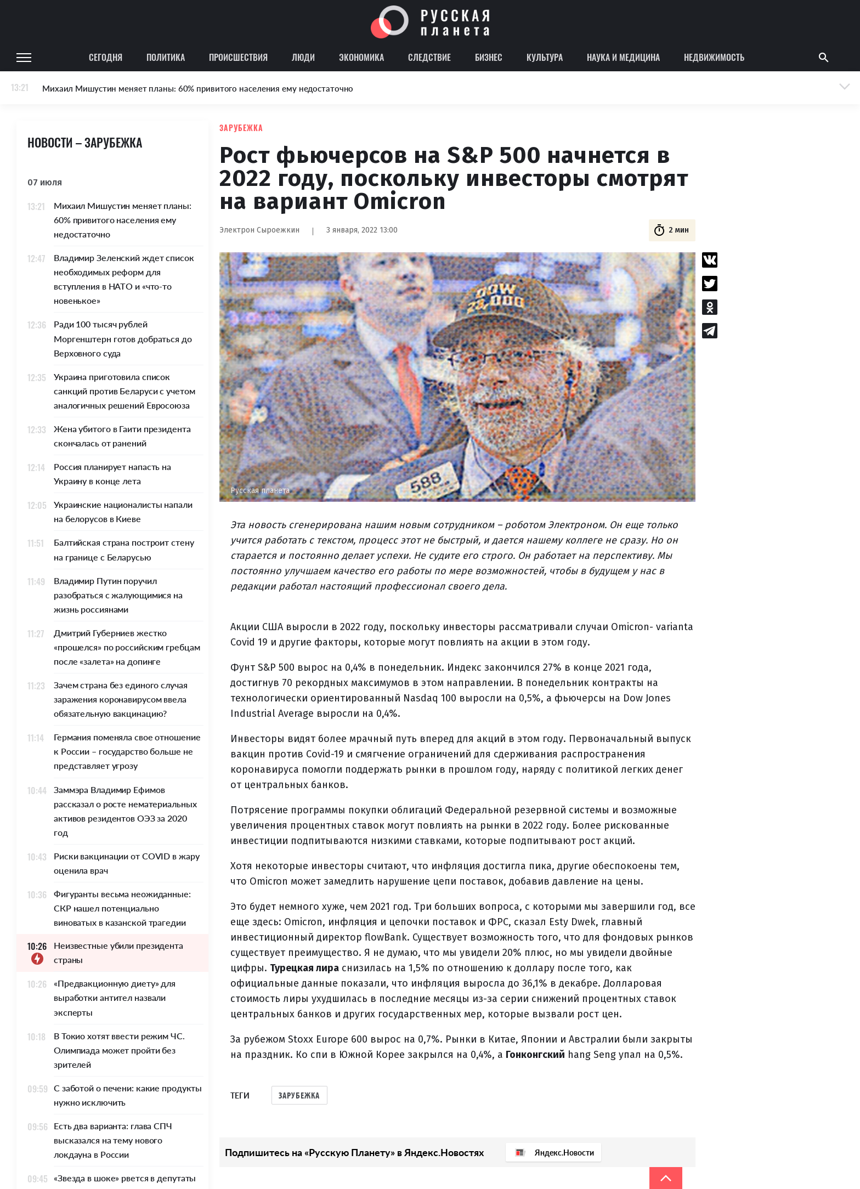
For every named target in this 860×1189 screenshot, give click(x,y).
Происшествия (238, 57)
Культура (545, 57)
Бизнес (488, 57)
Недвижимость (714, 57)
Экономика (361, 57)
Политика (165, 57)
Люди (303, 57)
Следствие (429, 57)
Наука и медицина (623, 57)
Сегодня (105, 57)
